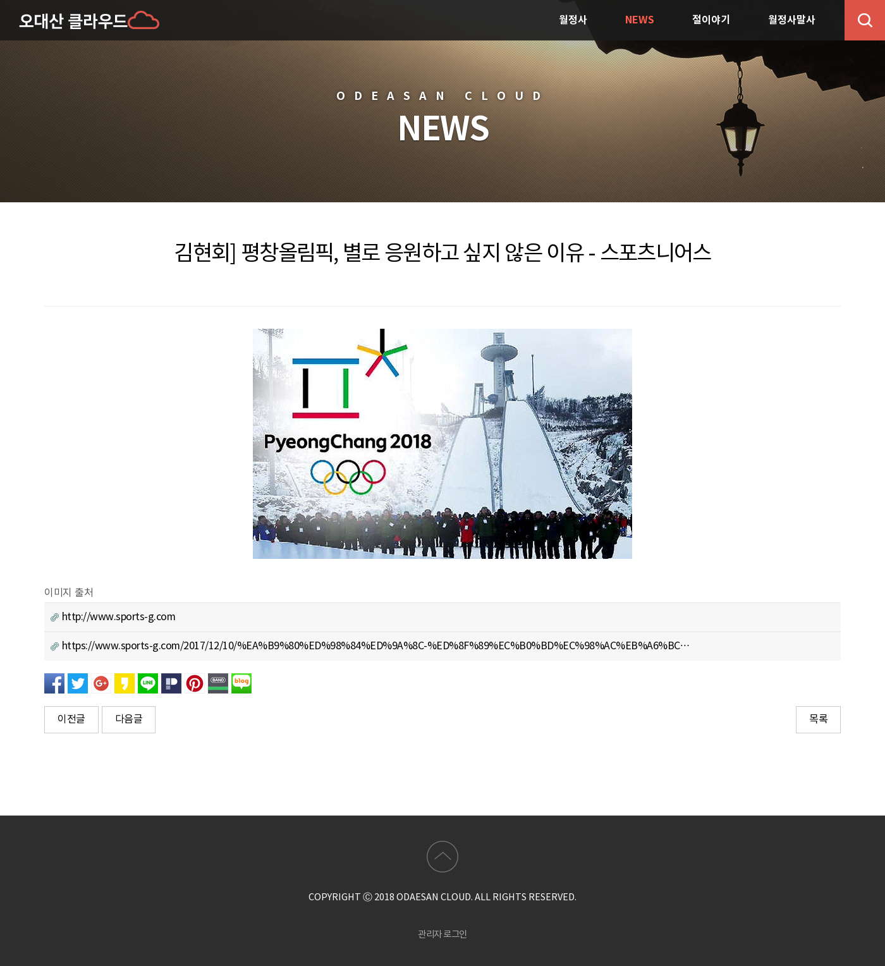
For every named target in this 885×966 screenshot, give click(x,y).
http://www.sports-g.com (113, 617)
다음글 (129, 719)
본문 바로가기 (0, 0)
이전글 (71, 719)
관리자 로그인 (442, 934)
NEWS (639, 20)
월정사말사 (791, 20)
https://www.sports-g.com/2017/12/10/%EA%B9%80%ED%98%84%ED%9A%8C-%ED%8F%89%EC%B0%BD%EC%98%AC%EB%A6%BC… (370, 646)
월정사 (573, 20)
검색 (865, 20)
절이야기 (711, 20)
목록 (818, 719)
